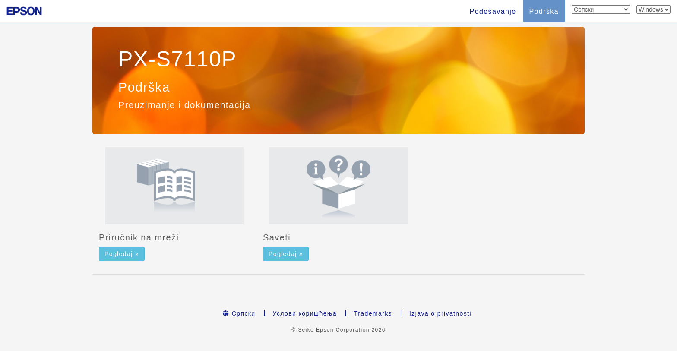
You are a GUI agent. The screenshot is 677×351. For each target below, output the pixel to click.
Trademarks (373, 313)
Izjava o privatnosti (440, 313)
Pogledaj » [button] (121, 253)
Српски (239, 313)
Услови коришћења (305, 313)
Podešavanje (493, 11)
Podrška (544, 11)
